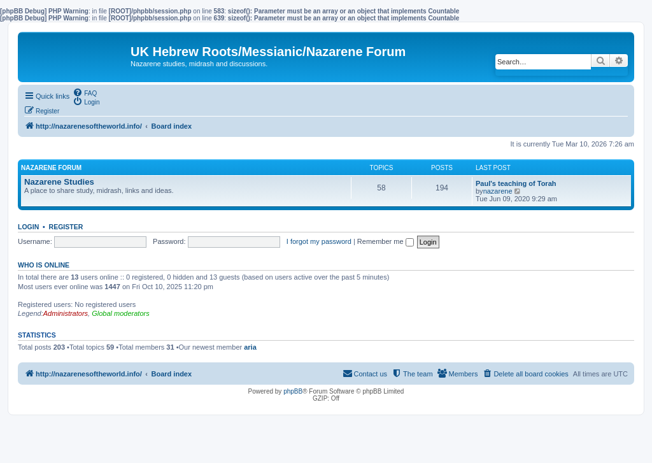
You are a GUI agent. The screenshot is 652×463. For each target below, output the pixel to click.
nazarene (498, 191)
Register (66, 227)
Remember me (385, 241)
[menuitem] (85, 92)
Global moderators (121, 313)
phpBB (292, 391)
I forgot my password (319, 241)
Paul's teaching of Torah (516, 183)
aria (250, 347)
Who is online (43, 265)
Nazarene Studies (59, 182)
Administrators (65, 313)
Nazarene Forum (51, 167)
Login (28, 227)
